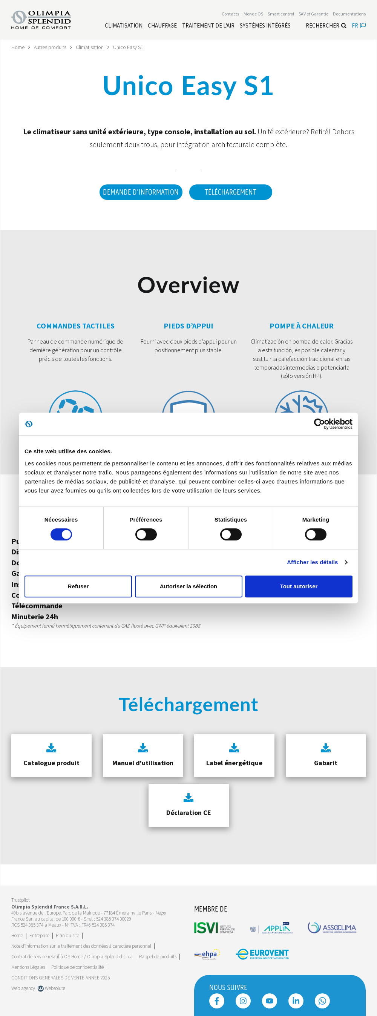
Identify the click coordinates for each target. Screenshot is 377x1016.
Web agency (23, 988)
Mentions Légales (28, 967)
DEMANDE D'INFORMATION (141, 192)
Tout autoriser (299, 586)
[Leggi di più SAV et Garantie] (313, 14)
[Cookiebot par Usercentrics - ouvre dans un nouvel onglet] (319, 424)
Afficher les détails (312, 562)
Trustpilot (20, 900)
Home (18, 47)
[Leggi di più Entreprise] (39, 935)
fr (359, 25)
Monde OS (253, 14)
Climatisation (90, 47)
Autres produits (50, 47)
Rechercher (326, 25)
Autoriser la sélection (189, 586)
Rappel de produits (157, 956)
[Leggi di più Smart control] (281, 14)
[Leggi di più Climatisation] (124, 25)
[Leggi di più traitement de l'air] (208, 25)
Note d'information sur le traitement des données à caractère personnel (81, 946)
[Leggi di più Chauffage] (162, 25)
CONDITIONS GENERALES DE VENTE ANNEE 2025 (60, 978)
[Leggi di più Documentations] (349, 14)
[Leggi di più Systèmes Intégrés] (265, 25)
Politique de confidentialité (77, 967)
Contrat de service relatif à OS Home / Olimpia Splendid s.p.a (72, 956)
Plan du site (67, 935)
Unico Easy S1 (128, 47)
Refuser (78, 586)
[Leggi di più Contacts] (230, 14)
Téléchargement (230, 192)
